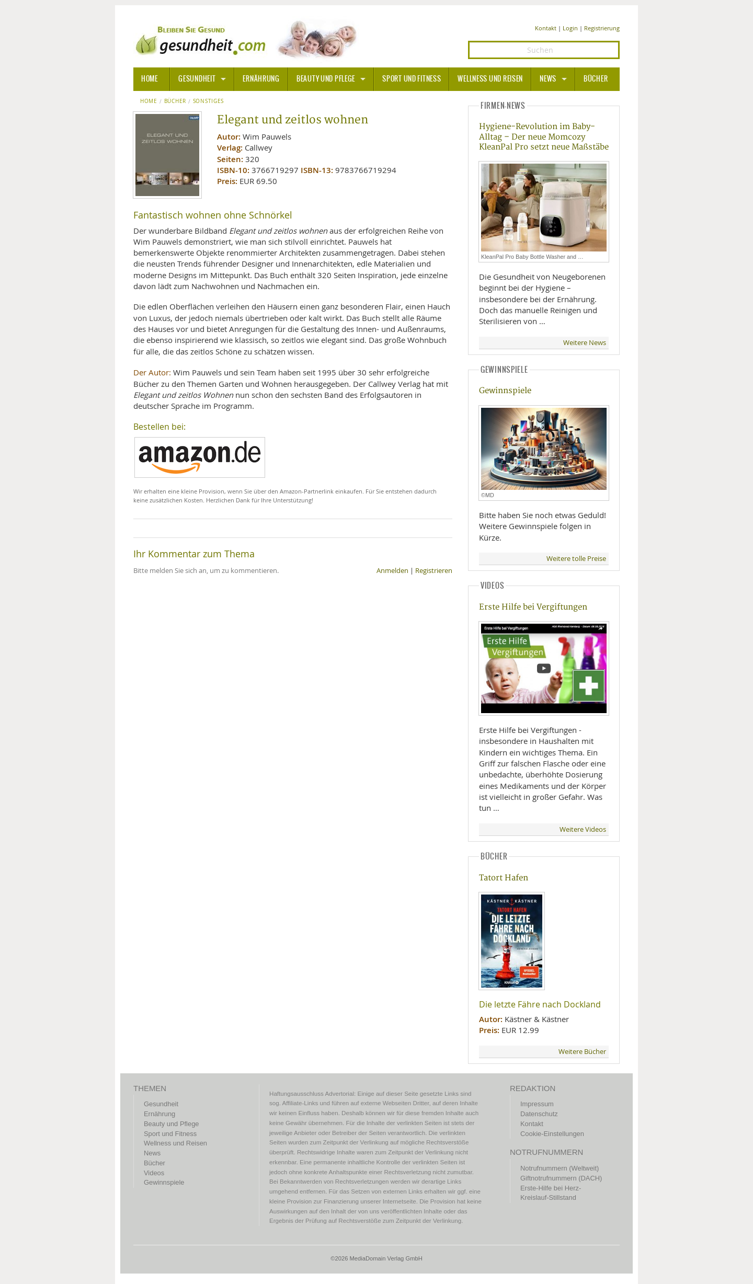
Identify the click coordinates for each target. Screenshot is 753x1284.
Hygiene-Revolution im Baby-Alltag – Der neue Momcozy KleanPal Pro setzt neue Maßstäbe (544, 137)
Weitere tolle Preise (576, 558)
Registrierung (602, 28)
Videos (154, 1173)
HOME (149, 79)
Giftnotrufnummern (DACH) (561, 1178)
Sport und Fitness (411, 79)
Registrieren (433, 570)
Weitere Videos (583, 829)
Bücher (596, 79)
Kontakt (545, 28)
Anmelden (392, 570)
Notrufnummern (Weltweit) (559, 1168)
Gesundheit (196, 79)
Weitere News (584, 342)
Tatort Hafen (503, 878)
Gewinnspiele (505, 391)
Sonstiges (208, 101)
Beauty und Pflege (325, 79)
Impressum (537, 1104)
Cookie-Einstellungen (552, 1134)
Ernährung (261, 79)
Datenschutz (539, 1114)
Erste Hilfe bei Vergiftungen (533, 607)
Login (570, 28)
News (548, 79)
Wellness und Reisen (490, 79)
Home (148, 101)
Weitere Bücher (582, 1051)
